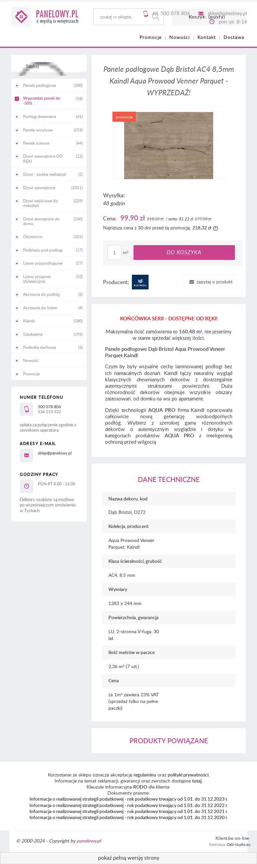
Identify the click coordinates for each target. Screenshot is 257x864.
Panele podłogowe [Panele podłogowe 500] (39, 85)
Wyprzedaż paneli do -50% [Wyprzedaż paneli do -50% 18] (41, 100)
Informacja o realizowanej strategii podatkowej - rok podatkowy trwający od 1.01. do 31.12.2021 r (128, 811)
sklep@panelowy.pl (227, 13)
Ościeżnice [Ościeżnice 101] (32, 236)
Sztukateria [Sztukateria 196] (32, 334)
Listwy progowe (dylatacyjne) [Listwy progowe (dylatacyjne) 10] (37, 279)
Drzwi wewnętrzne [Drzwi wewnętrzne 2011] (39, 187)
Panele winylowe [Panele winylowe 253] (38, 129)
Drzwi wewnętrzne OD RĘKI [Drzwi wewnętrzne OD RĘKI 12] (43, 158)
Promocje (31, 373)
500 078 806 (175, 13)
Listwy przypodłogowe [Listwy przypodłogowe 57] (43, 263)
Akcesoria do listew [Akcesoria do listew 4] (40, 307)
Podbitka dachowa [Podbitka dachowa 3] (39, 347)
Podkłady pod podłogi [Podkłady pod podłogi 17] (43, 250)
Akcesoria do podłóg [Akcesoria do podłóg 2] (41, 294)
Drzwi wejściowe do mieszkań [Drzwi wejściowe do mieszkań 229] (40, 203)
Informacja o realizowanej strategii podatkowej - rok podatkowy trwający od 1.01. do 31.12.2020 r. (128, 817)
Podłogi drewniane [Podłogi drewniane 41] (39, 116)
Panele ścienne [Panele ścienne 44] (36, 143)
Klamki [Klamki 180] (29, 320)
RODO (140, 787)
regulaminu (145, 774)
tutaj (196, 780)
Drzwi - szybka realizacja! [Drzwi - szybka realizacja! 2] (44, 174)
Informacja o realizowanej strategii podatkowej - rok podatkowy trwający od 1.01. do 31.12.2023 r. (128, 799)
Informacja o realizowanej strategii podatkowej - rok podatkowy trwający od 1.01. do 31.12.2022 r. (128, 805)
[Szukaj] (47, 69)
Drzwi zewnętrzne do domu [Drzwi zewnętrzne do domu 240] (41, 221)
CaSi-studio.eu (238, 844)
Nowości (30, 360)
